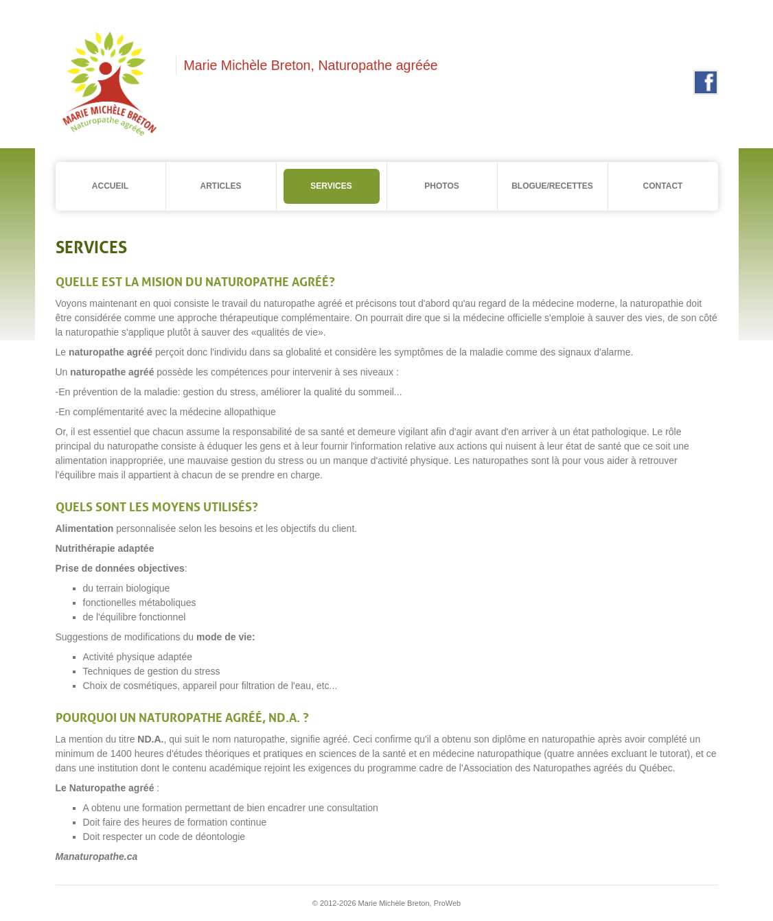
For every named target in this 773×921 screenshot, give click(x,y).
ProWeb (447, 903)
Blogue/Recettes (552, 186)
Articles (221, 186)
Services (330, 186)
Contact (663, 186)
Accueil (110, 186)
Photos (441, 186)
